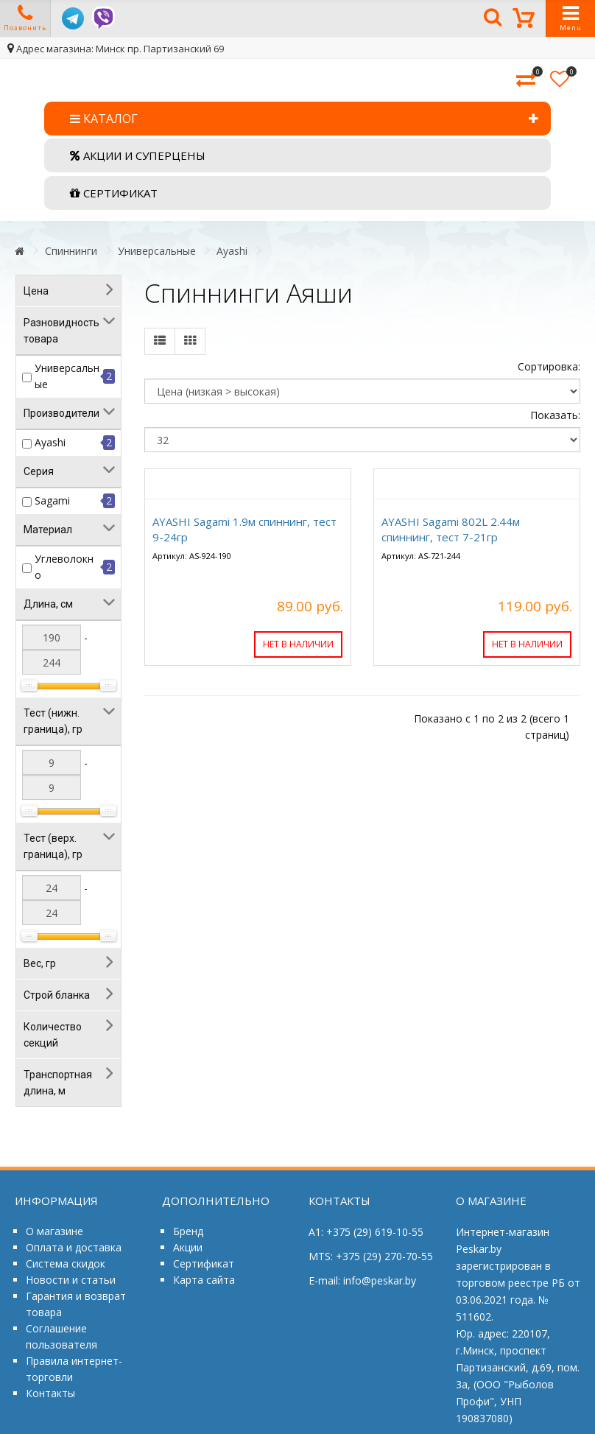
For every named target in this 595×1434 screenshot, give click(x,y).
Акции (188, 1247)
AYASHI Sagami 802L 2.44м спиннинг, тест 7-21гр (450, 529)
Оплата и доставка (74, 1247)
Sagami (52, 500)
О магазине (54, 1231)
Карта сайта (204, 1280)
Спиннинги (71, 251)
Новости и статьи (71, 1280)
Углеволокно (64, 567)
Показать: (555, 415)
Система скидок (65, 1263)
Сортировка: (549, 366)
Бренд (188, 1231)
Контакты (50, 1393)
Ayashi (231, 251)
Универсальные (157, 251)
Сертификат (203, 1263)
